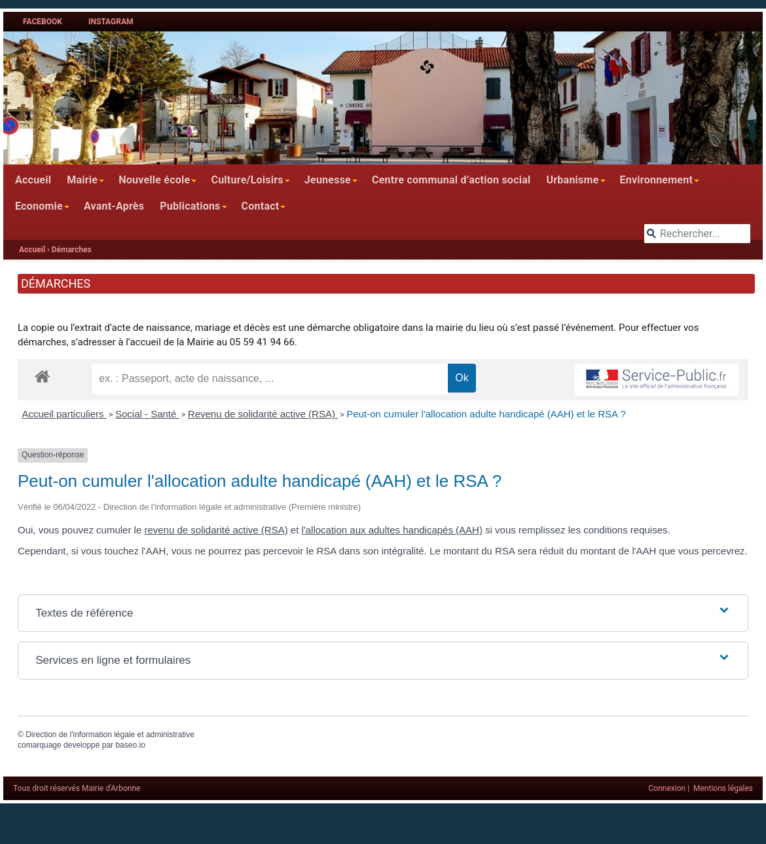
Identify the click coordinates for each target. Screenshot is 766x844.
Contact (261, 206)
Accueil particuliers (64, 413)
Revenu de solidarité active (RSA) (263, 413)
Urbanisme (572, 180)
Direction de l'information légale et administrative (110, 734)
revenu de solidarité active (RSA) (215, 529)
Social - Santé (147, 413)
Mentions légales (723, 788)
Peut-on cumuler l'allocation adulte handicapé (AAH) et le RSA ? (485, 413)
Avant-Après (114, 206)
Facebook (42, 21)
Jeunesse (327, 180)
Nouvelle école (154, 180)
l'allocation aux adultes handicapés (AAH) (392, 529)
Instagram (111, 21)
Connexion (667, 788)
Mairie (82, 180)
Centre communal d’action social (451, 180)
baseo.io (130, 745)
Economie (39, 206)
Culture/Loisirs (247, 180)
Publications (190, 206)
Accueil (33, 180)
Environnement (656, 180)
